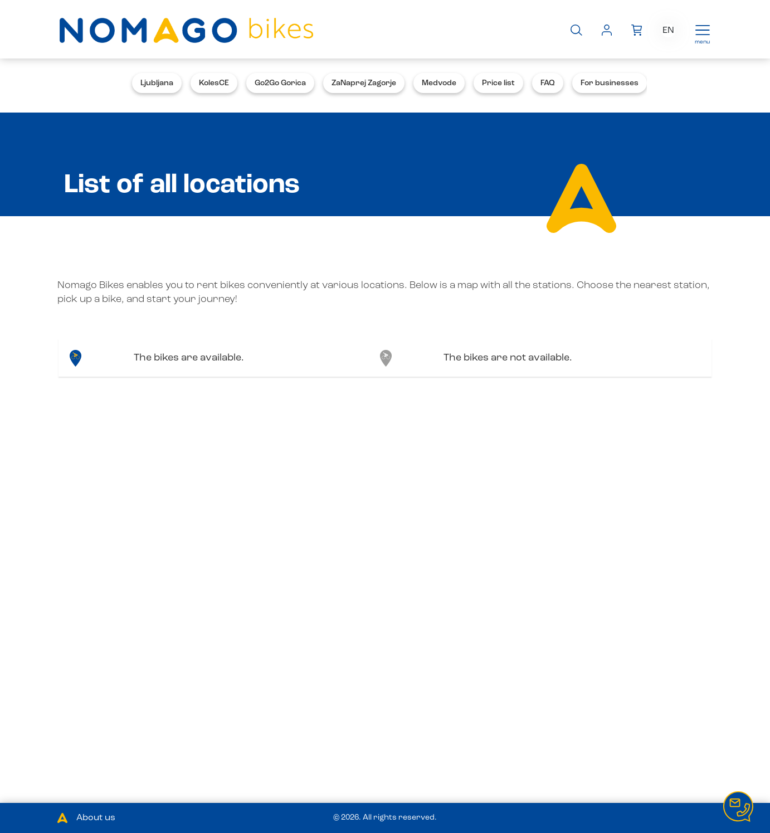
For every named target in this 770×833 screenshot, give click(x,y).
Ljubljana (156, 83)
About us (95, 817)
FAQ (547, 83)
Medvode (439, 83)
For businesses (610, 83)
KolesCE (214, 83)
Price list (498, 83)
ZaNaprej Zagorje (364, 83)
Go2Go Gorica (280, 83)
